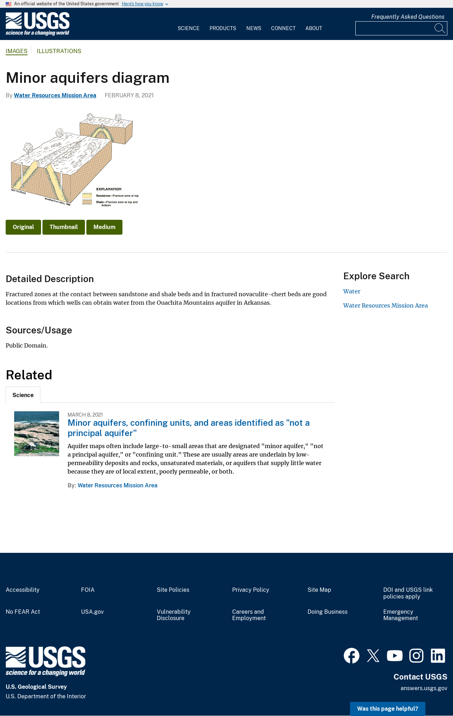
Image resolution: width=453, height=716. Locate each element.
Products (223, 28)
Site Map (319, 590)
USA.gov (92, 612)
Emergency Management (400, 615)
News (253, 28)
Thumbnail (64, 227)
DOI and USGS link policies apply (408, 593)
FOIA (87, 590)
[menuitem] (189, 24)
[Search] (440, 28)
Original (23, 227)
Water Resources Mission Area (55, 95)
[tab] (23, 394)
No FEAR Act (23, 612)
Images (17, 51)
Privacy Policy (250, 590)
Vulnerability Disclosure (174, 615)
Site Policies (173, 590)
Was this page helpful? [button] (387, 708)
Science (189, 28)
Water (351, 291)
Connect (283, 28)
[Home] (37, 34)
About (313, 28)
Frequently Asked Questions (408, 16)
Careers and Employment (249, 615)
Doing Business (328, 612)
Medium (104, 227)
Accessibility (23, 590)
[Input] (401, 28)
